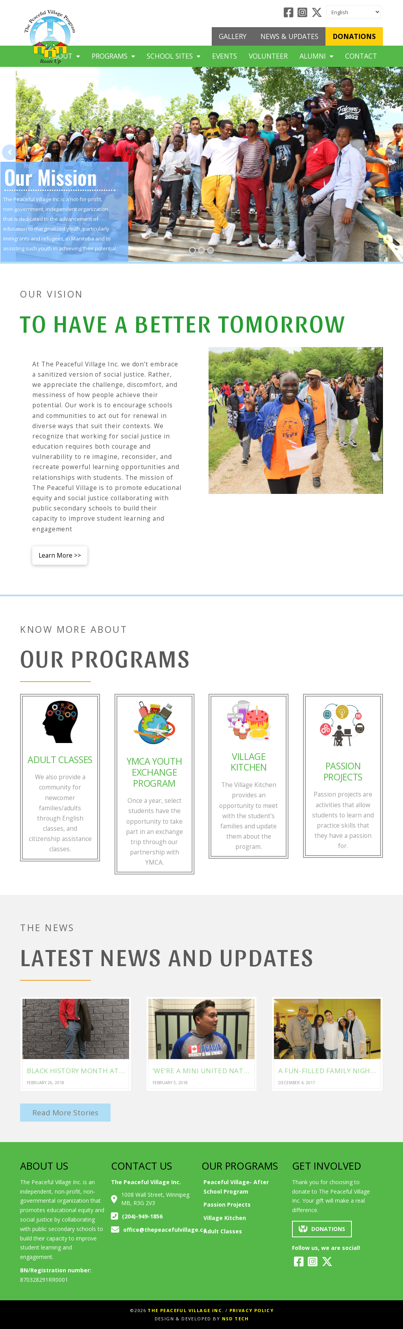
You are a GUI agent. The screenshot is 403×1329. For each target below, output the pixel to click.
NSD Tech (235, 1319)
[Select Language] (353, 11)
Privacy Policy (251, 1310)
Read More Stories (65, 1112)
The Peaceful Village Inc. (186, 1310)
